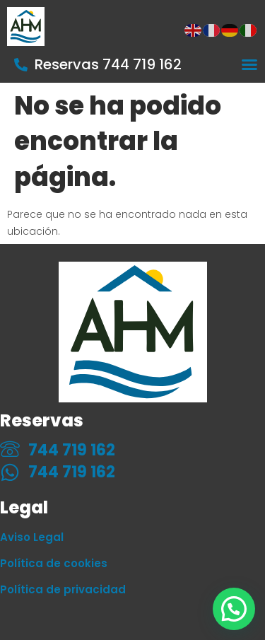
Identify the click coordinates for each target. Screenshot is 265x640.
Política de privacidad (63, 589)
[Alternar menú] (249, 64)
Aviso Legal (32, 537)
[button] (234, 609)
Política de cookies (53, 563)
